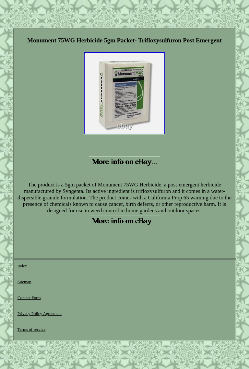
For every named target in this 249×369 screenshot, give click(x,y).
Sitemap (24, 281)
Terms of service (31, 329)
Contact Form (29, 297)
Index (22, 265)
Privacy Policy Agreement (40, 313)
